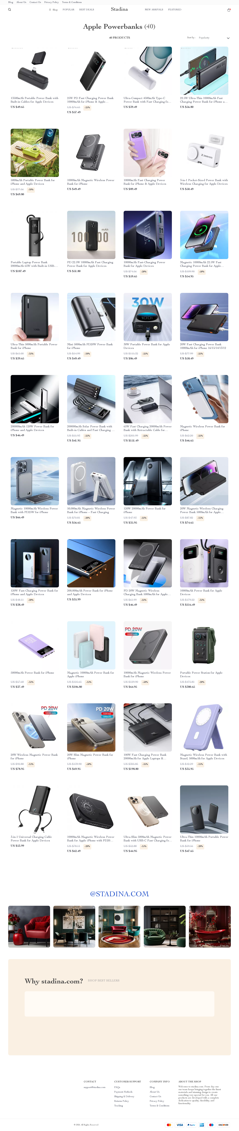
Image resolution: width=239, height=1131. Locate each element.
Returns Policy (121, 1101)
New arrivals (154, 10)
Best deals (86, 10)
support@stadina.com (95, 1087)
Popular (68, 10)
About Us (21, 2)
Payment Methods (123, 1092)
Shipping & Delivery (124, 1097)
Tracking (118, 1106)
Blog (10, 2)
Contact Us (35, 2)
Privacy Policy (51, 2)
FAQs (117, 1087)
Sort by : (191, 38)
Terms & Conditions (72, 2)
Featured (174, 10)
